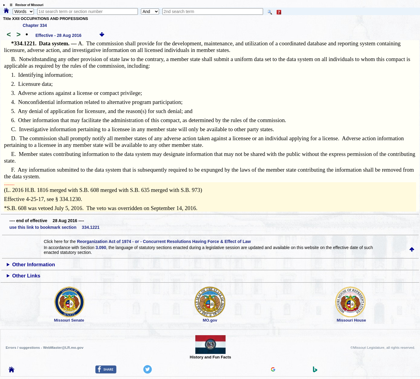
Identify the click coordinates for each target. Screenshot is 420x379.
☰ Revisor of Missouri (25, 5)
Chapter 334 (35, 25)
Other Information (33, 264)
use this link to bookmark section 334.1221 (54, 227)
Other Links (26, 276)
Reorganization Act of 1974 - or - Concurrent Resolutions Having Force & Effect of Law (164, 241)
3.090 (101, 247)
